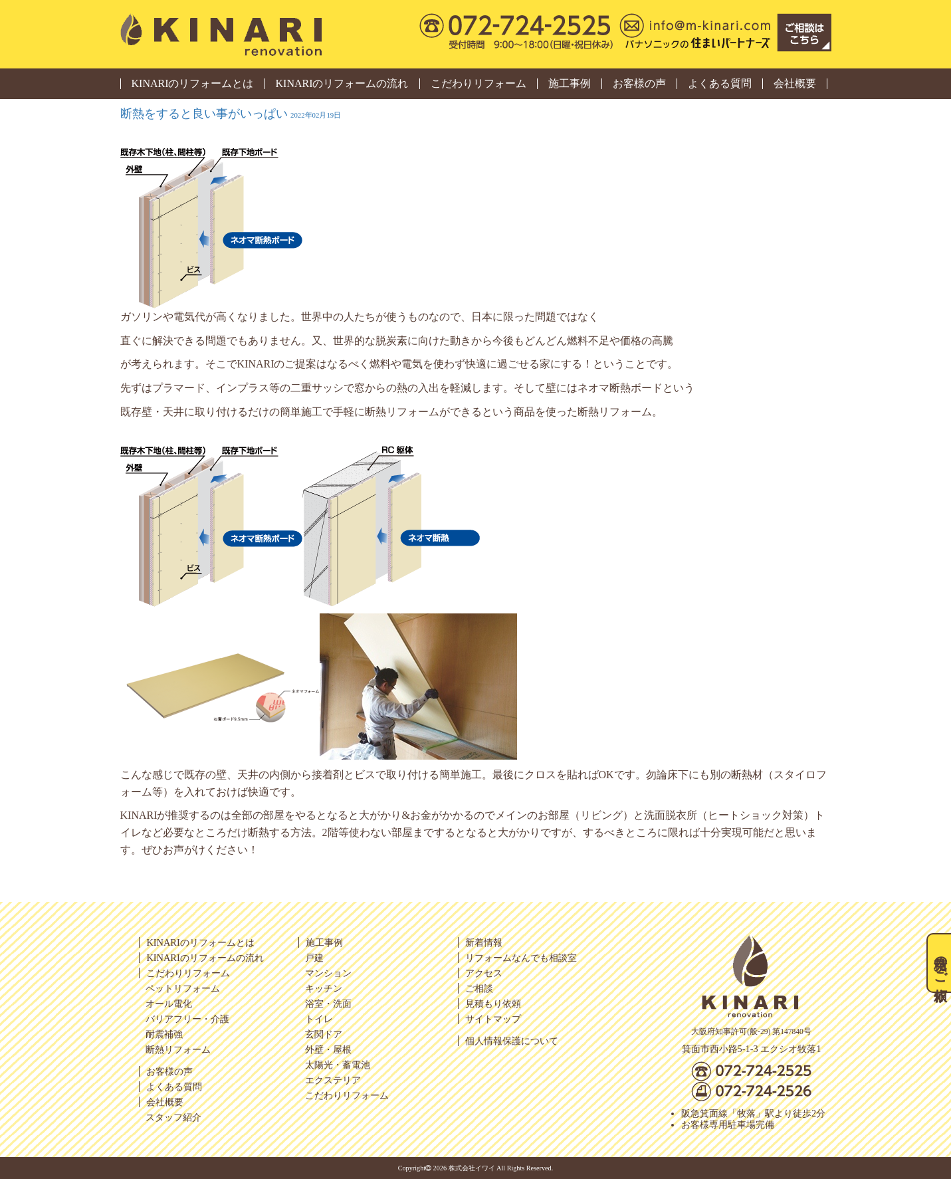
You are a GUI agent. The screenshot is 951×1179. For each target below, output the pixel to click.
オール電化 (169, 1003)
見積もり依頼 (493, 1003)
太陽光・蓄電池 (337, 1064)
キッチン (323, 988)
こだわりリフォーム (478, 83)
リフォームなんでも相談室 (521, 957)
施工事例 (569, 83)
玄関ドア (323, 1034)
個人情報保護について (511, 1040)
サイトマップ (493, 1019)
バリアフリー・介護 (187, 1019)
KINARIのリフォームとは (193, 83)
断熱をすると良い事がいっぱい (231, 113)
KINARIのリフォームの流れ (342, 83)
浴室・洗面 (328, 1003)
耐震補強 (164, 1034)
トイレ (319, 1019)
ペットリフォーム (183, 988)
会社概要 (795, 83)
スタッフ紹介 (173, 1117)
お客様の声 (639, 83)
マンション (328, 973)
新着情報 (483, 942)
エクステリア (333, 1080)
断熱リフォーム (178, 1049)
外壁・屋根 (328, 1049)
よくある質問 (720, 83)
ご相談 (479, 988)
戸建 (314, 957)
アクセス (483, 973)
